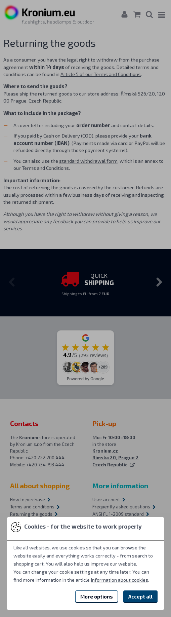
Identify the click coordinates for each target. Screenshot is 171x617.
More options (96, 596)
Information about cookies (119, 580)
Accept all (140, 596)
